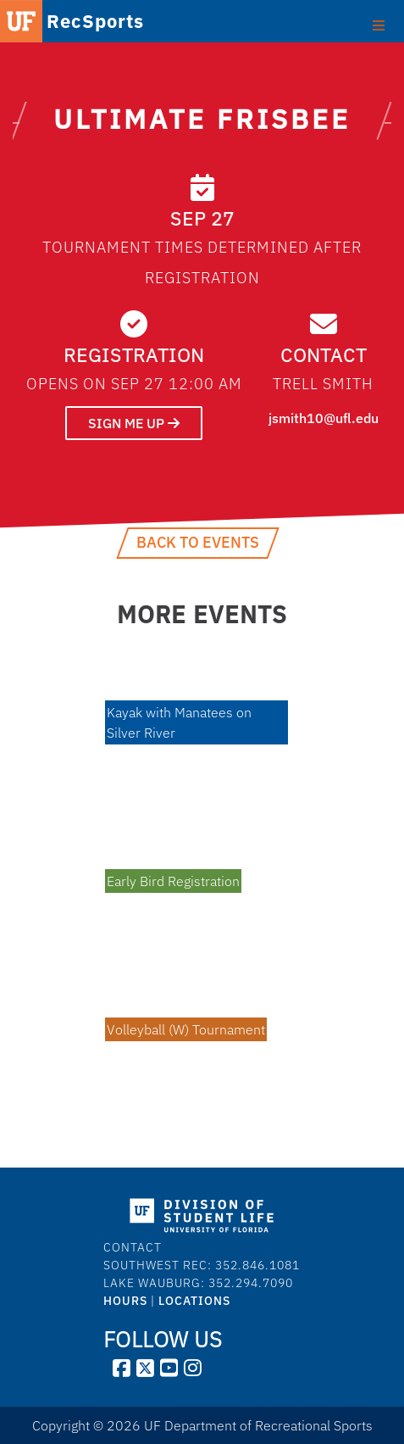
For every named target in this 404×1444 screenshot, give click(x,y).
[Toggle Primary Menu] (378, 23)
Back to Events (197, 542)
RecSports (77, 21)
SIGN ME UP (134, 423)
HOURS (125, 1300)
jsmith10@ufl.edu (323, 418)
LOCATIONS (194, 1300)
